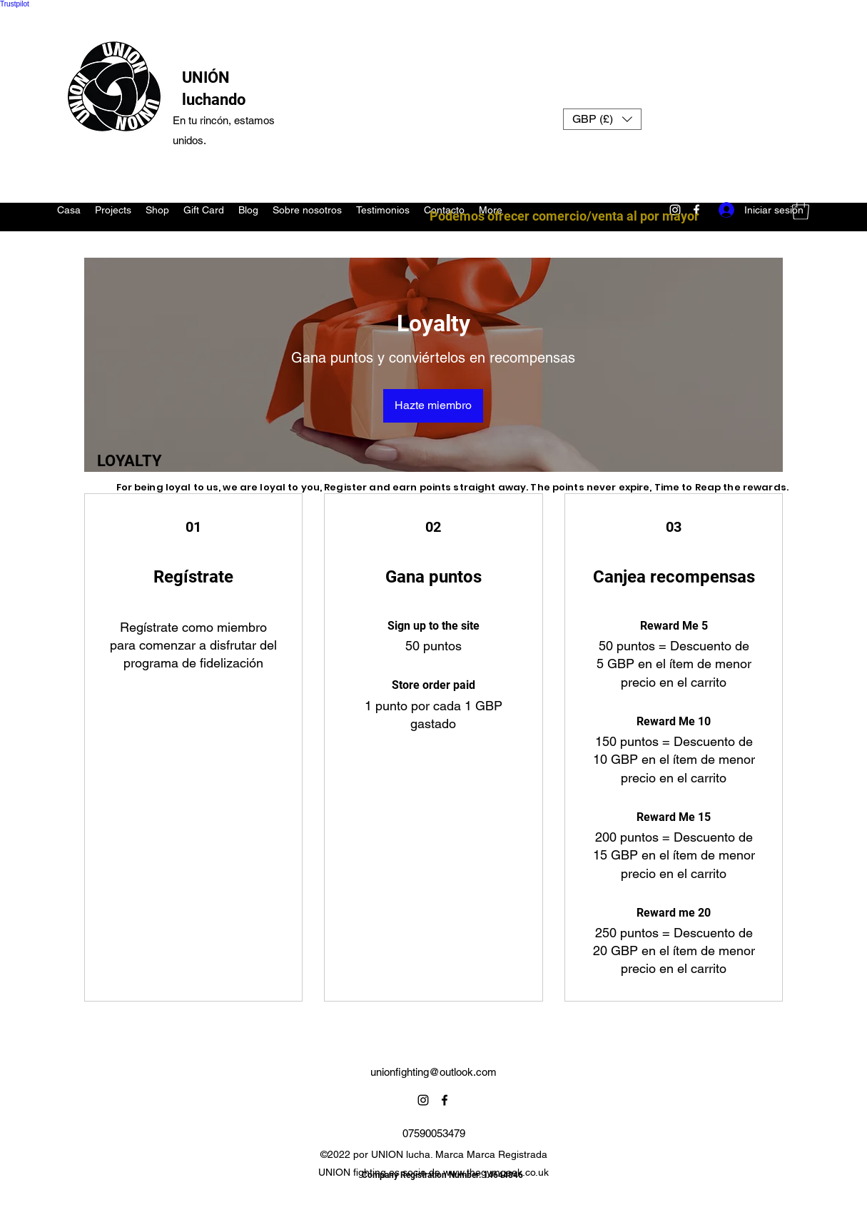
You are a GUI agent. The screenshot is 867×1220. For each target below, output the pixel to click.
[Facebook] (444, 1100)
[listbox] (602, 119)
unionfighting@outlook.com (433, 1072)
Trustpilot (14, 4)
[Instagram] (423, 1100)
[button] (602, 119)
